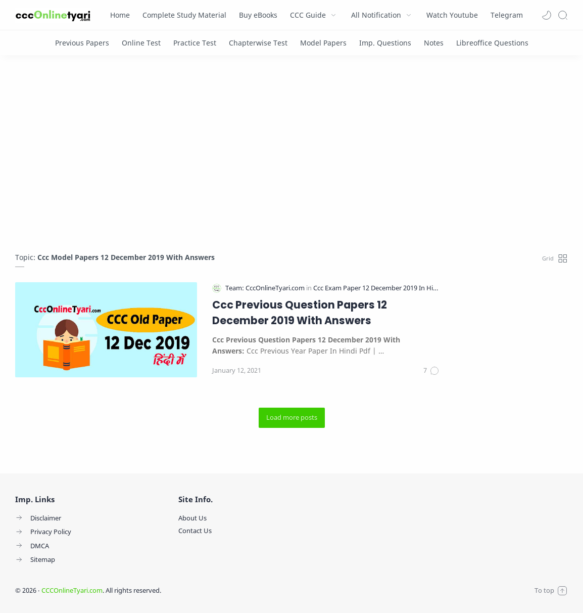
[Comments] (431, 370)
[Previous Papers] (82, 43)
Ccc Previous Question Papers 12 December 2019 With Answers (299, 312)
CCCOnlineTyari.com (72, 590)
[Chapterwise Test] (258, 43)
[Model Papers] (323, 43)
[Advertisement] (291, 156)
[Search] (563, 15)
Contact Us (195, 530)
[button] (547, 15)
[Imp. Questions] (385, 43)
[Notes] (434, 43)
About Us (192, 517)
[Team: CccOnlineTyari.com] (265, 288)
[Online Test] (141, 43)
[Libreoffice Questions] (492, 43)
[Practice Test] (194, 43)
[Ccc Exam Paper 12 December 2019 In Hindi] (378, 288)
